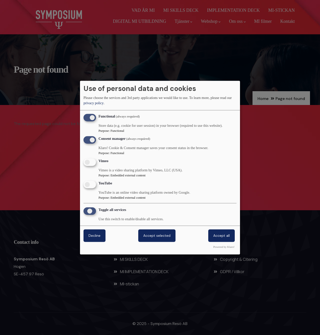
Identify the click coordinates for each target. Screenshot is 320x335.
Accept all (221, 235)
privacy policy (94, 103)
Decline (94, 235)
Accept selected (156, 235)
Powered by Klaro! (223, 246)
